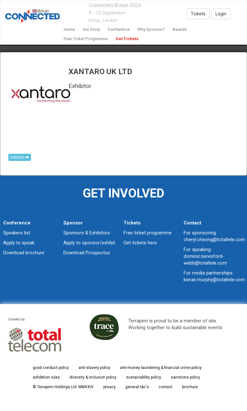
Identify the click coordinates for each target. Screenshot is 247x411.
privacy (109, 387)
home (69, 29)
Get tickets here (140, 243)
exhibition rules (46, 377)
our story (91, 29)
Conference (119, 29)
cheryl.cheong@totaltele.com (214, 239)
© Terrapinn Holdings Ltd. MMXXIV (63, 387)
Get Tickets (127, 38)
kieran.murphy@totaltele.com (214, 280)
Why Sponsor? (151, 29)
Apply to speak (18, 243)
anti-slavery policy (94, 367)
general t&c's (137, 387)
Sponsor (73, 223)
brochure (190, 387)
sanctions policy (185, 377)
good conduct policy (51, 367)
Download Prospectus (86, 253)
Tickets (198, 13)
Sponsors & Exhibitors (86, 233)
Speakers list (16, 233)
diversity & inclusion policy (92, 377)
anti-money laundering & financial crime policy (161, 367)
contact (165, 387)
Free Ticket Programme (86, 38)
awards (179, 29)
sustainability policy (143, 377)
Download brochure (23, 253)
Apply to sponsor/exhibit (89, 243)
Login (220, 13)
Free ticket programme (148, 233)
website (19, 157)
